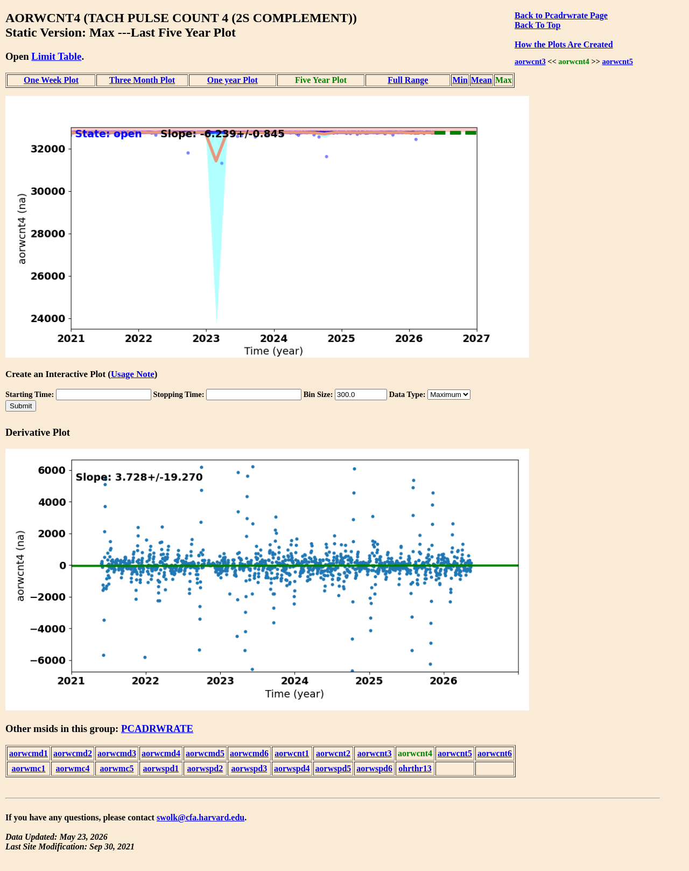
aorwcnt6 (494, 753)
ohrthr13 (414, 768)
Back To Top (537, 25)
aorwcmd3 (116, 753)
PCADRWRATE (157, 728)
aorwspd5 (333, 768)
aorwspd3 (249, 768)
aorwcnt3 (530, 61)
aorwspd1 (161, 768)
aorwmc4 (72, 768)
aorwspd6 (374, 768)
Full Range (408, 80)
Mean (481, 80)
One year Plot (232, 80)
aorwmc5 (116, 768)
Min (459, 80)
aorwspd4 (292, 768)
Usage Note (132, 374)
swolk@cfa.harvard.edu (200, 817)
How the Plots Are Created (564, 44)
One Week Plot (51, 80)
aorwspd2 (205, 768)
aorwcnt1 (292, 753)
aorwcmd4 (161, 753)
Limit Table (56, 56)
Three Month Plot (142, 80)
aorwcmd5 (205, 753)
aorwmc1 (28, 768)
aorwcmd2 (72, 753)
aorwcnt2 (333, 753)
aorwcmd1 (28, 753)
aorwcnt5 (617, 61)
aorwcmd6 (249, 753)
